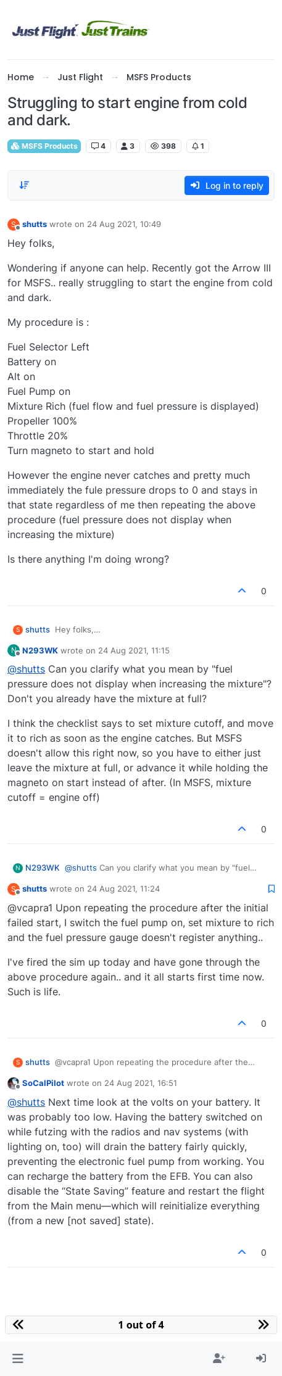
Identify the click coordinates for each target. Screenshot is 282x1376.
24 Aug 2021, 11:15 (134, 650)
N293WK (40, 650)
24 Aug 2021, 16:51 (140, 1083)
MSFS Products (44, 146)
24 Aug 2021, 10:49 (124, 224)
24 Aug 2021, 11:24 (123, 888)
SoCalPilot (43, 1083)
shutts (34, 224)
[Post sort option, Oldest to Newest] (24, 185)
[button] (17, 1358)
